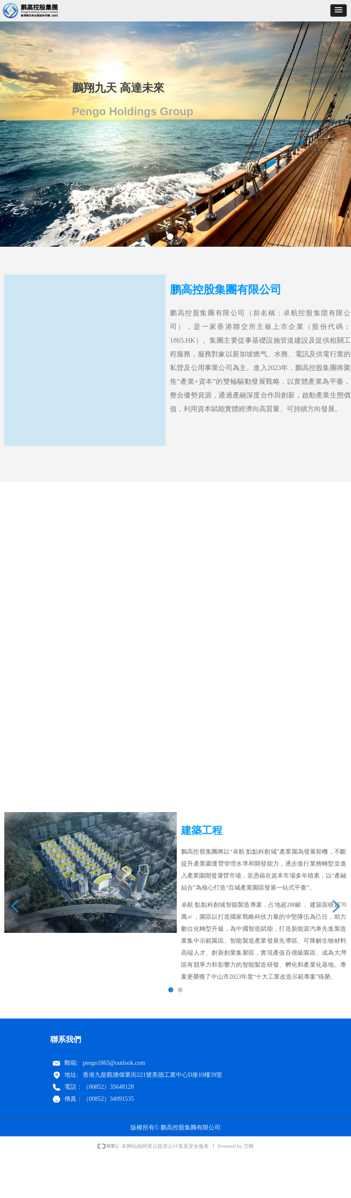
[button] (338, 10)
